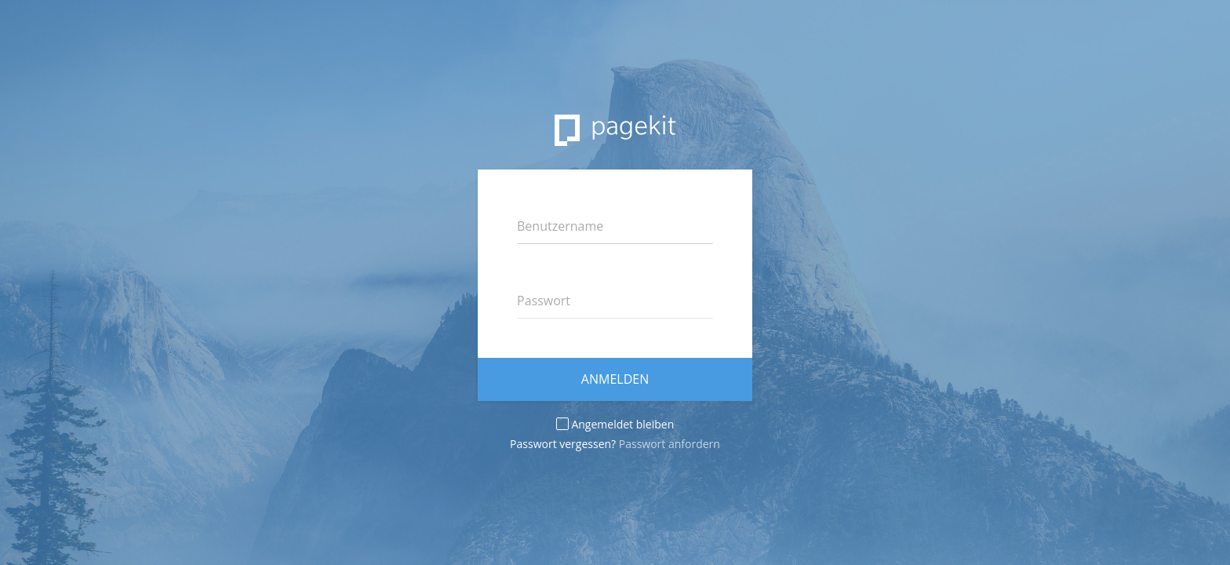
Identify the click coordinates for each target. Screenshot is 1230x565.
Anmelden (615, 379)
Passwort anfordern (669, 443)
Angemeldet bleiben (615, 424)
